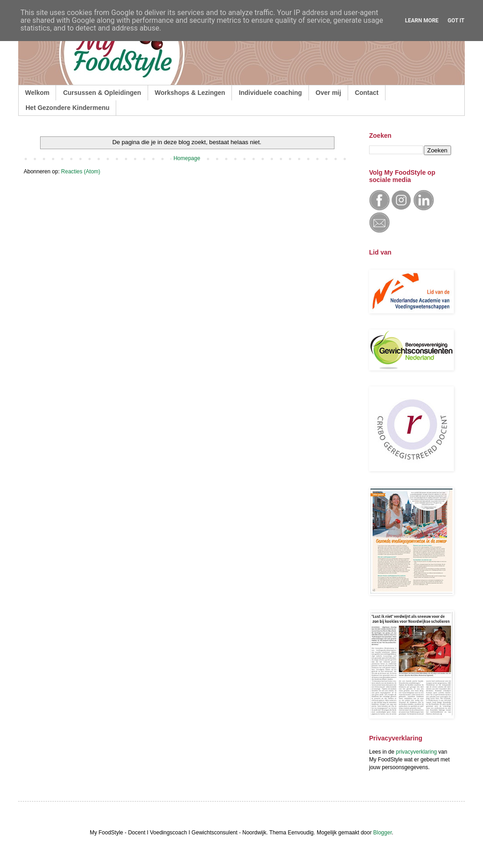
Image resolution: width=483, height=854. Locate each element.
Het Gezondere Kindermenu (67, 107)
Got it (455, 20)
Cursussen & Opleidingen (102, 92)
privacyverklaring (416, 752)
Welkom (37, 92)
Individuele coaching (270, 92)
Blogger (382, 832)
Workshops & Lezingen (190, 92)
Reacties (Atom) (80, 171)
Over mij (328, 92)
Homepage (187, 158)
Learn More (422, 20)
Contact (367, 92)
